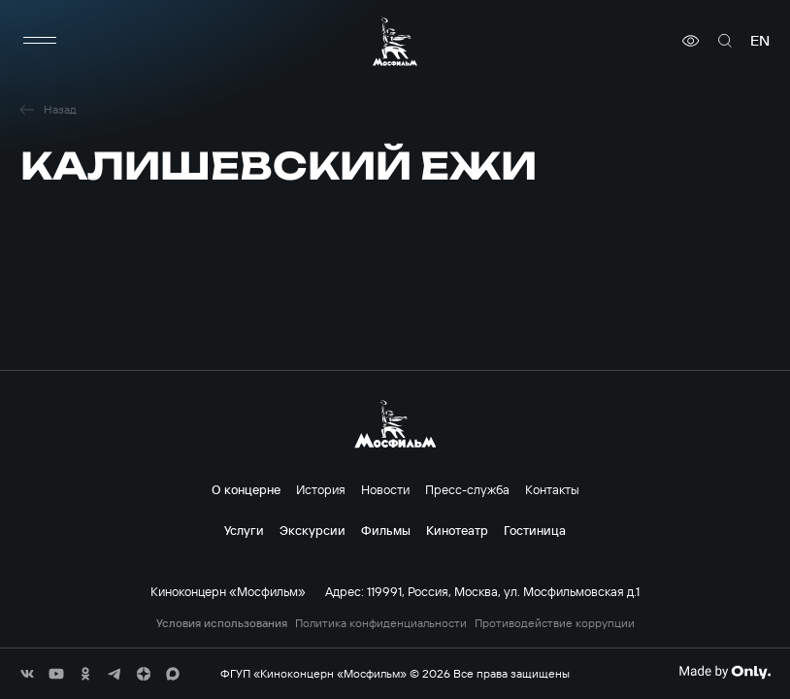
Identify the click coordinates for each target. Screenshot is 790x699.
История (321, 489)
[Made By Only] (724, 672)
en (760, 41)
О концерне (246, 489)
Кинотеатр (457, 530)
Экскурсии (313, 530)
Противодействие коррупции (555, 623)
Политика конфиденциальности (381, 623)
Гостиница (535, 530)
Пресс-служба (467, 489)
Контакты (552, 489)
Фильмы (386, 530)
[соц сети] (27, 674)
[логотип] (395, 41)
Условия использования (221, 623)
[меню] (39, 40)
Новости (385, 489)
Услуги (244, 530)
